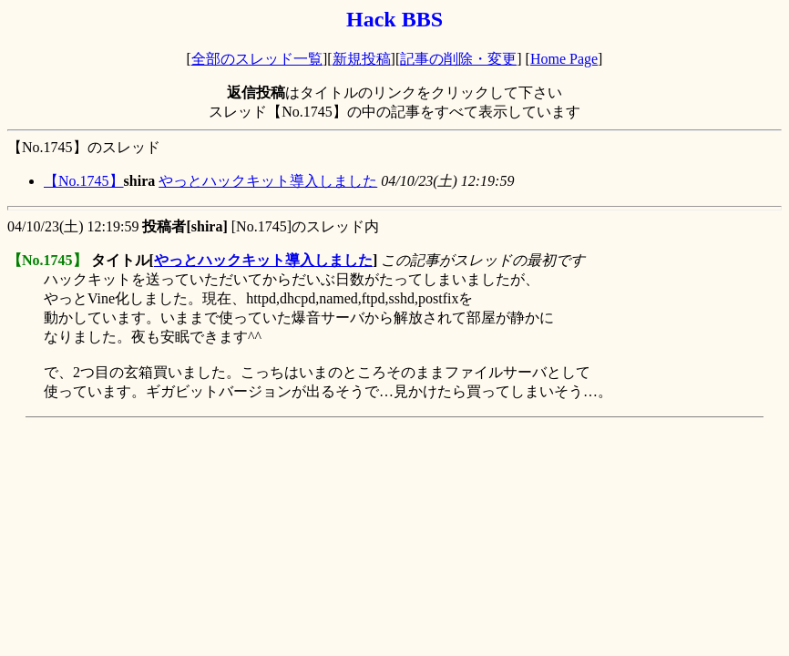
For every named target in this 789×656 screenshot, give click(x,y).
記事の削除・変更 (458, 59)
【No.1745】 (84, 181)
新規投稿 (362, 59)
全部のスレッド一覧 (257, 59)
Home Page (564, 59)
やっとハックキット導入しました (268, 181)
